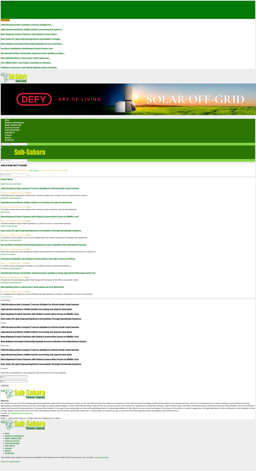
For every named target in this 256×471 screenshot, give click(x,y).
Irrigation (8, 135)
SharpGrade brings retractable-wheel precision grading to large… (33, 53)
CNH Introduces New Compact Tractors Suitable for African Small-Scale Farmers (40, 188)
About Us (8, 6)
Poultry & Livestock (12, 127)
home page (34, 170)
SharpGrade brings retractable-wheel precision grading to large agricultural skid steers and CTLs (48, 273)
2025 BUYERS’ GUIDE (12, 16)
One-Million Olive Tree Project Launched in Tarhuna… (26, 62)
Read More (104, 457)
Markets (8, 137)
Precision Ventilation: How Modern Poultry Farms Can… (27, 48)
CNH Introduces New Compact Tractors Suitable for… (26, 24)
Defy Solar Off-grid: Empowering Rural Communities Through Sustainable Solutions (41, 230)
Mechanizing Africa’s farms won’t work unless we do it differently (32, 287)
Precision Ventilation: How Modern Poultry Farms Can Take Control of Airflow (38, 258)
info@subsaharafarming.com (21, 413)
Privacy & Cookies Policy (10, 461)
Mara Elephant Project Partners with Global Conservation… (29, 34)
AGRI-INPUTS (10, 132)
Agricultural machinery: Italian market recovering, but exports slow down (36, 202)
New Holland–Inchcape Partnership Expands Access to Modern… (32, 43)
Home (7, 120)
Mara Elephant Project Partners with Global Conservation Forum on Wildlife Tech (40, 216)
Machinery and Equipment (14, 122)
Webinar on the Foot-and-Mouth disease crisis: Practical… (29, 67)
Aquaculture (9, 11)
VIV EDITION (9, 140)
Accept (97, 457)
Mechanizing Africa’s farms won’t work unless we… (25, 58)
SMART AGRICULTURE (13, 125)
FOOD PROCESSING (12, 130)
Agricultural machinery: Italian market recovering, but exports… (32, 29)
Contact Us (9, 8)
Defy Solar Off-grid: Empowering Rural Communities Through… (31, 39)
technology (5, 212)
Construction (10, 13)
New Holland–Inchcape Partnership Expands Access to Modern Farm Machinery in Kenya (43, 244)
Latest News (7, 179)
